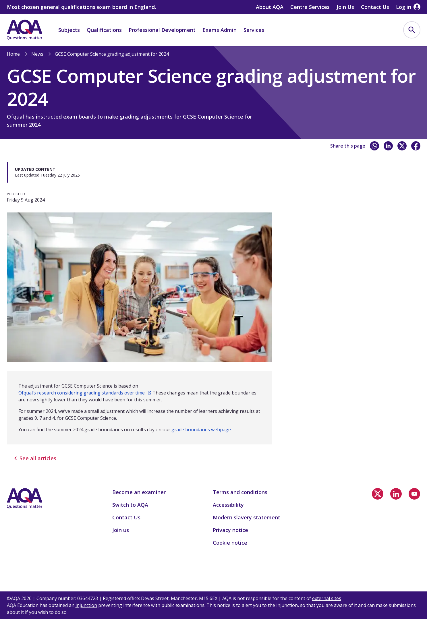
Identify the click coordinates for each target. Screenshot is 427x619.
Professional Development (162, 29)
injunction (86, 605)
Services (254, 29)
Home (13, 54)
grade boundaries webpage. (201, 429)
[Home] (24, 30)
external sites (326, 598)
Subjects (69, 29)
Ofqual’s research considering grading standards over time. (84, 393)
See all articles (35, 458)
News (37, 54)
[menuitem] (411, 29)
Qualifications (104, 29)
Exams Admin (219, 29)
